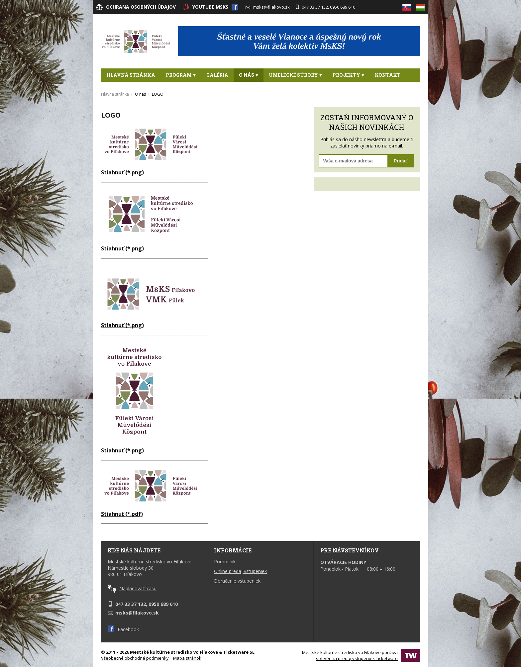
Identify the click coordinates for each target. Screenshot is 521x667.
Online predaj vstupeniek (240, 571)
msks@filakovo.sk (268, 7)
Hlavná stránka (130, 75)
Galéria (217, 75)
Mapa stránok (187, 658)
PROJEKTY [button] (348, 75)
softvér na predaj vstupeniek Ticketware (357, 658)
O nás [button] (248, 75)
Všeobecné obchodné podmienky (135, 658)
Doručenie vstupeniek (237, 581)
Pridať (401, 160)
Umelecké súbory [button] (295, 75)
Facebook (123, 629)
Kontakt (387, 75)
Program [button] (181, 75)
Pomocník (225, 561)
